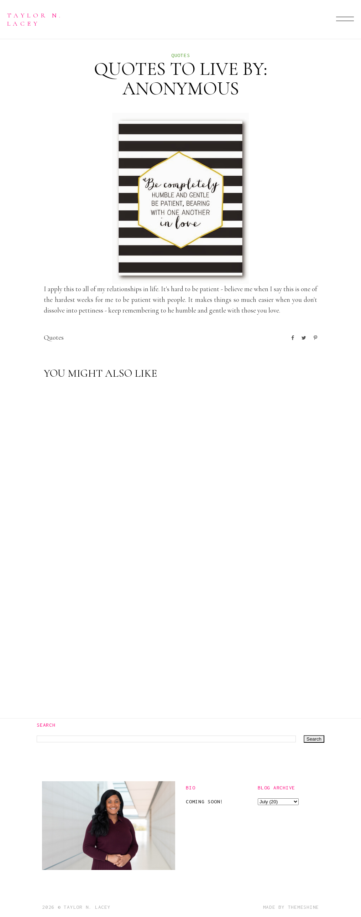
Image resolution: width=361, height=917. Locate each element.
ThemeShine (303, 907)
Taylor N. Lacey (35, 19)
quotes (180, 55)
